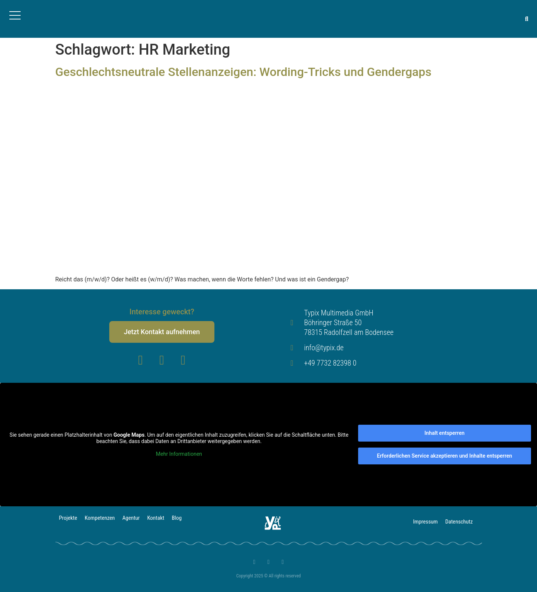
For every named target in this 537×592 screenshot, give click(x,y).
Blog (177, 518)
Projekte (68, 518)
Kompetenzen (100, 518)
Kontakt (156, 518)
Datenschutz (459, 521)
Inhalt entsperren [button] (444, 433)
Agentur (131, 518)
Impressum (425, 521)
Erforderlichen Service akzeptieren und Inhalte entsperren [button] (444, 456)
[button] (526, 18)
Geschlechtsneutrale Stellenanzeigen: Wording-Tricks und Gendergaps (243, 72)
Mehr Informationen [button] (179, 454)
